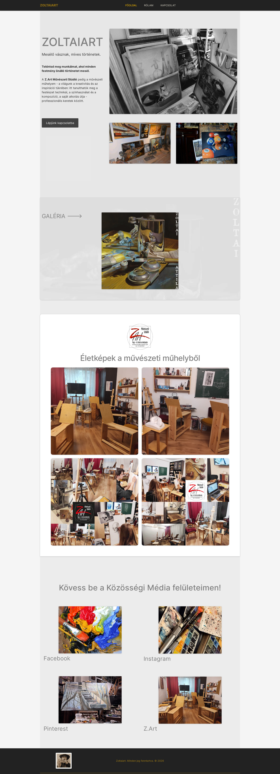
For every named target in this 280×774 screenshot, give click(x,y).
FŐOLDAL (131, 5)
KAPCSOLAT (168, 5)
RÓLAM (148, 5)
